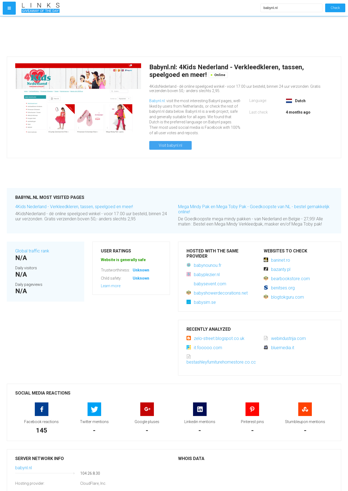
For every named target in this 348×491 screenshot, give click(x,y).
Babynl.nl (157, 101)
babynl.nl (23, 467)
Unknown (141, 270)
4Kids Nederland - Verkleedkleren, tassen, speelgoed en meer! (74, 206)
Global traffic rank (32, 251)
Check (335, 8)
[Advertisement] (140, 36)
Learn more (110, 286)
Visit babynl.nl (170, 145)
